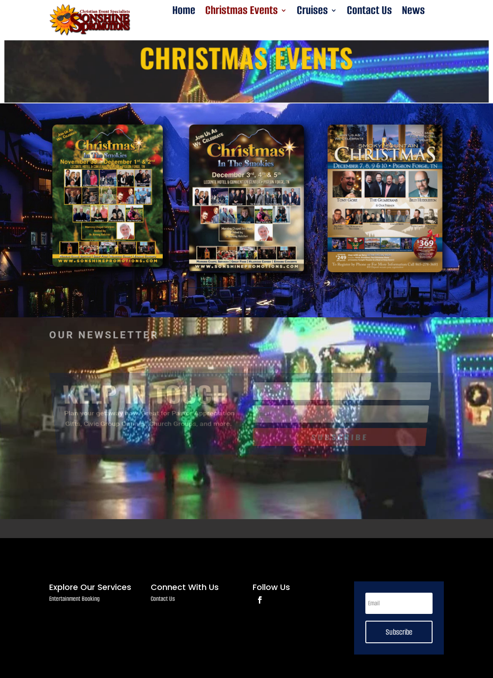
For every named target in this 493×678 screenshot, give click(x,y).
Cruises (312, 12)
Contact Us (369, 12)
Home (183, 12)
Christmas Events (241, 12)
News (413, 12)
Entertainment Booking (74, 598)
